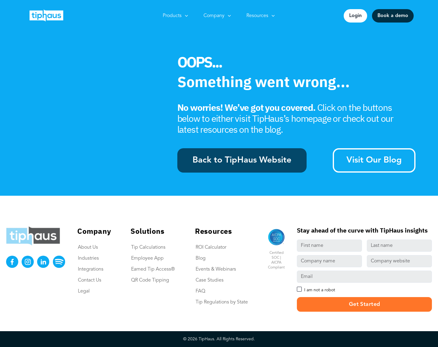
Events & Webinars (216, 269)
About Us (88, 247)
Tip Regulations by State (222, 302)
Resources (261, 15)
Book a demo (392, 15)
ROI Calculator (211, 247)
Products (176, 15)
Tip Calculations (148, 247)
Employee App (147, 258)
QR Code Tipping (150, 280)
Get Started (364, 304)
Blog (201, 258)
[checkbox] (299, 289)
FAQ (200, 291)
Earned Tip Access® (153, 269)
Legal (84, 291)
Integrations (90, 269)
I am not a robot (319, 290)
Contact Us (89, 280)
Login (355, 15)
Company (217, 15)
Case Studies (210, 280)
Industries (88, 258)
